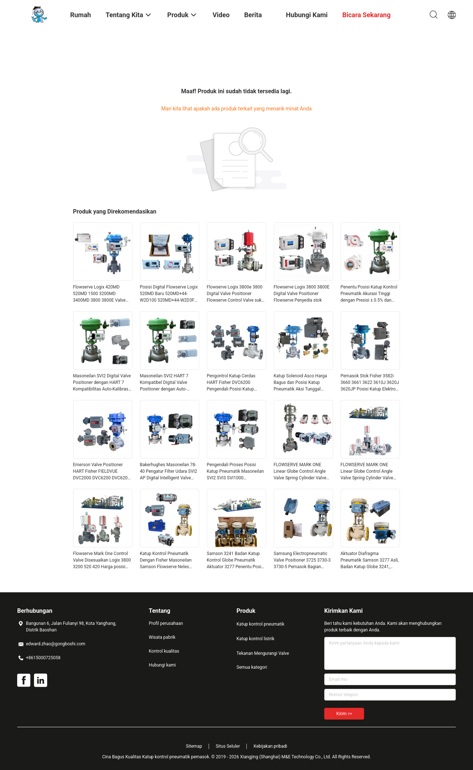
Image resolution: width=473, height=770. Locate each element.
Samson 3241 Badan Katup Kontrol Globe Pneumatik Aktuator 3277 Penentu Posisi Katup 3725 (236, 560)
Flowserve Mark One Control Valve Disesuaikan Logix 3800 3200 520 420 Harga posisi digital (102, 560)
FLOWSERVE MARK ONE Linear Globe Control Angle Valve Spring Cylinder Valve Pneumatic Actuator (300, 471)
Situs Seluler (228, 746)
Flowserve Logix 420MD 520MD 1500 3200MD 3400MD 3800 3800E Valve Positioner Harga (99, 293)
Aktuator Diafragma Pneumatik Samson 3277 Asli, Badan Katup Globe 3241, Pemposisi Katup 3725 (370, 560)
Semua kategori (251, 667)
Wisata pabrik (162, 637)
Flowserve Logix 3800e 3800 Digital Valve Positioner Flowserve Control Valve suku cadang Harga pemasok (235, 293)
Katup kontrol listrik (255, 638)
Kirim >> (344, 713)
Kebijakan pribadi (270, 746)
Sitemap (194, 746)
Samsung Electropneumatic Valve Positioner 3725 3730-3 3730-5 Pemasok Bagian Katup (302, 560)
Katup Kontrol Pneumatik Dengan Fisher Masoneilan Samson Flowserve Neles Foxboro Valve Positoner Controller (166, 560)
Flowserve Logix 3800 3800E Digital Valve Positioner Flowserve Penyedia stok (302, 293)
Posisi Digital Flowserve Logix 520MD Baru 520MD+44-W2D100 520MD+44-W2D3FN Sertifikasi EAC (169, 293)
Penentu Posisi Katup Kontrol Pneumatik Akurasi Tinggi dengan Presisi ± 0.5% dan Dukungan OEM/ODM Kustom (369, 293)
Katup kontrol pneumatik (260, 624)
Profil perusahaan (166, 623)
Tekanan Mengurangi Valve (262, 653)
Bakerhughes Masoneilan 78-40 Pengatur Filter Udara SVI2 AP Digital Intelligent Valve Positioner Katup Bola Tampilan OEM (168, 471)
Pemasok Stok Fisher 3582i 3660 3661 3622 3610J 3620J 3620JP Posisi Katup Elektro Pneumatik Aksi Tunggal (370, 382)
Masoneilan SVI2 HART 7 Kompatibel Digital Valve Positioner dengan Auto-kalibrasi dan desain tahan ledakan (165, 382)
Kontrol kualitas (164, 651)
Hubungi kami (162, 665)
